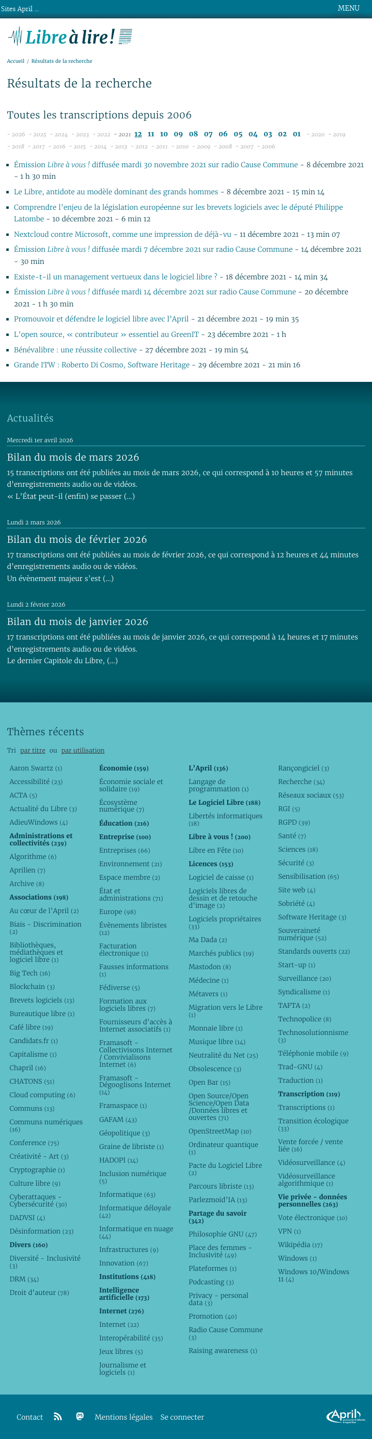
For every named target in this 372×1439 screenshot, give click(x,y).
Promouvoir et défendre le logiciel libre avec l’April (101, 319)
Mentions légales (124, 1417)
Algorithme (33, 856)
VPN (289, 1231)
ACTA (23, 795)
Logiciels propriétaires (224, 922)
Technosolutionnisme (313, 1036)
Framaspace (123, 1105)
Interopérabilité (131, 1338)
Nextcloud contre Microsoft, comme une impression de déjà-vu (123, 234)
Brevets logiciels (42, 1000)
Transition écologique (313, 1125)
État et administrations (131, 894)
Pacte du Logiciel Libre (225, 1169)
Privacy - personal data (218, 1299)
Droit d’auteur (39, 1292)
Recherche (301, 781)
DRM (24, 1279)
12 (138, 134)
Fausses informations (134, 970)
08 (193, 134)
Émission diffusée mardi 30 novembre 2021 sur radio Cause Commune (156, 165)
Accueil (15, 61)
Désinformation (42, 1231)
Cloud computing (43, 1094)
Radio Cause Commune (225, 1333)
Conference (34, 1142)
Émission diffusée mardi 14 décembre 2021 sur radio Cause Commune (155, 292)
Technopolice (304, 1019)
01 (296, 134)
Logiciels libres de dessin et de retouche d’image (222, 898)
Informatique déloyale (135, 1212)
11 (151, 134)
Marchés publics (221, 953)
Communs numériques (46, 1126)
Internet (119, 1324)
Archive (27, 883)
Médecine (208, 980)
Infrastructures (129, 1249)
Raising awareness (222, 1350)
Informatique (127, 1194)
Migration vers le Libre (225, 1011)
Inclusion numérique (133, 1177)
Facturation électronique (124, 950)
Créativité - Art (39, 1156)
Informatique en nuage (136, 1232)
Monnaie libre (215, 1028)
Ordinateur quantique (223, 1148)
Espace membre (129, 877)
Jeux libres (121, 1351)
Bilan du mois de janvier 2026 (77, 621)
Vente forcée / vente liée (310, 1145)
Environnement (130, 863)
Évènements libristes (133, 929)
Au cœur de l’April (44, 910)
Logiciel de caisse (220, 877)
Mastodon (209, 966)
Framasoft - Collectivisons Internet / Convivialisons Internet (135, 1053)
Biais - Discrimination (46, 928)
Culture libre (35, 1183)
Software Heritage (312, 917)
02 (282, 134)
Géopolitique (124, 1133)
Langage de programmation (218, 785)
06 (223, 134)
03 (268, 134)
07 (208, 134)
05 (237, 134)
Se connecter (182, 1417)
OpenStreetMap (219, 1131)
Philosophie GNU (222, 1234)
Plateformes (212, 1268)
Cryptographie (37, 1169)
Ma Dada (207, 939)
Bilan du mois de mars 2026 (73, 457)
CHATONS (32, 1081)
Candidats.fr (34, 1040)
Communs (32, 1108)
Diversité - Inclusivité (45, 1262)
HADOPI (119, 1160)
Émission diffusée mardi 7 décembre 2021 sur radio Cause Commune (153, 249)
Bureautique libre (42, 1013)
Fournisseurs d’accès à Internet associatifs (135, 1025)
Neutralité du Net (223, 1055)
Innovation (123, 1263)
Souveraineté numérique (302, 934)
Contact (30, 1417)
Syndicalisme (304, 992)
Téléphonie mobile (313, 1053)
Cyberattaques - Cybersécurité (38, 1200)
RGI (289, 808)
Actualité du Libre (43, 808)
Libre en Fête (215, 850)
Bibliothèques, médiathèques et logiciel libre (36, 952)
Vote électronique (312, 1217)
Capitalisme (33, 1054)
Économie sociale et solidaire (131, 785)
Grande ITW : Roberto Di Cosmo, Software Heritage (102, 365)
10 (164, 134)
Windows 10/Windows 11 (313, 1275)
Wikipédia (300, 1244)
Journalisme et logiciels (122, 1369)
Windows (297, 1258)
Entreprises (124, 850)
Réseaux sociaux (311, 795)
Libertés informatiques (225, 820)
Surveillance (304, 978)
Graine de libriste (131, 1146)
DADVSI (27, 1217)
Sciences (298, 849)
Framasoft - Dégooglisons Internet (135, 1085)
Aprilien (28, 870)
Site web (296, 890)
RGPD (294, 822)
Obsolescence (214, 1068)
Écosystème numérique (121, 806)
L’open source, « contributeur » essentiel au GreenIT (107, 334)
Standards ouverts (314, 951)
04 (253, 134)
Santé (292, 835)
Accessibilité (36, 781)
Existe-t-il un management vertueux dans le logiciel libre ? (116, 277)
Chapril (28, 1067)
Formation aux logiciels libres (127, 1005)
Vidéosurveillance (311, 1162)
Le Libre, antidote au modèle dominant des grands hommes (117, 192)
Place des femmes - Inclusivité (220, 1251)
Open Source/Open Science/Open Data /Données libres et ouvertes (218, 1106)
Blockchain (32, 986)
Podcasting (210, 1282)
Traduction (300, 1080)
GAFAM (118, 1119)
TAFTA (294, 1005)
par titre (33, 750)
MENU (348, 8)
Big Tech (30, 973)
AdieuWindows (39, 822)
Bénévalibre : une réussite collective (75, 350)
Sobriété (296, 903)
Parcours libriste (221, 1186)
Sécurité (296, 862)
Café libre (31, 1027)
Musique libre (217, 1041)
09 (178, 134)
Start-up (296, 964)
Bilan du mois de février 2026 (77, 539)
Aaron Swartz (36, 768)
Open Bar (209, 1082)
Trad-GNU (300, 1066)
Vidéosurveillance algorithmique (306, 1180)
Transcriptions (306, 1107)
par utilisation (83, 750)
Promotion (212, 1316)
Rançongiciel (303, 768)
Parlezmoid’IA (217, 1199)
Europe (117, 911)
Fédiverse (119, 987)
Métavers (207, 993)
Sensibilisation (308, 876)
